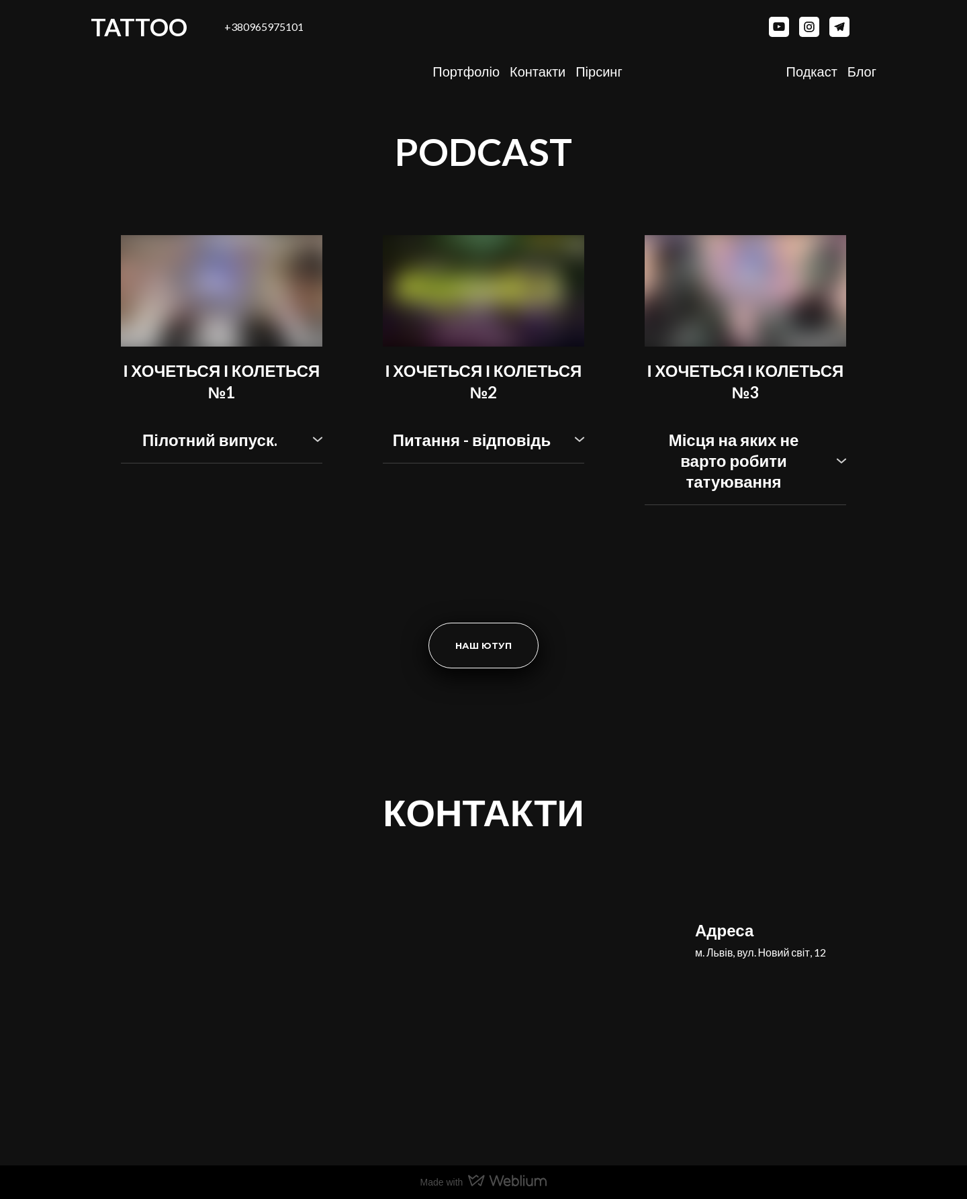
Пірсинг (598, 71)
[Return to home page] (785, 884)
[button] (779, 27)
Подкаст (811, 71)
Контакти (537, 71)
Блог (861, 71)
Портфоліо (466, 71)
